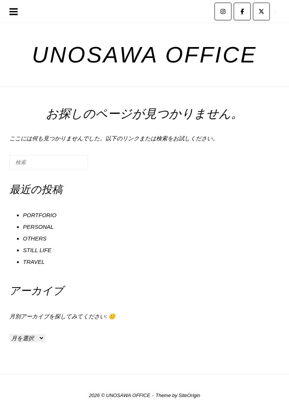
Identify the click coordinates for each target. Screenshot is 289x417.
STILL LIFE (37, 250)
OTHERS (35, 238)
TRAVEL (34, 262)
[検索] (71, 165)
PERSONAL (38, 227)
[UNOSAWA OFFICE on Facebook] (242, 11)
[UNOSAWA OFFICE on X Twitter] (261, 11)
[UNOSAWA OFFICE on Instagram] (222, 11)
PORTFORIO (39, 215)
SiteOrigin (189, 395)
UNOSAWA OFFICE (144, 54)
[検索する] (48, 162)
